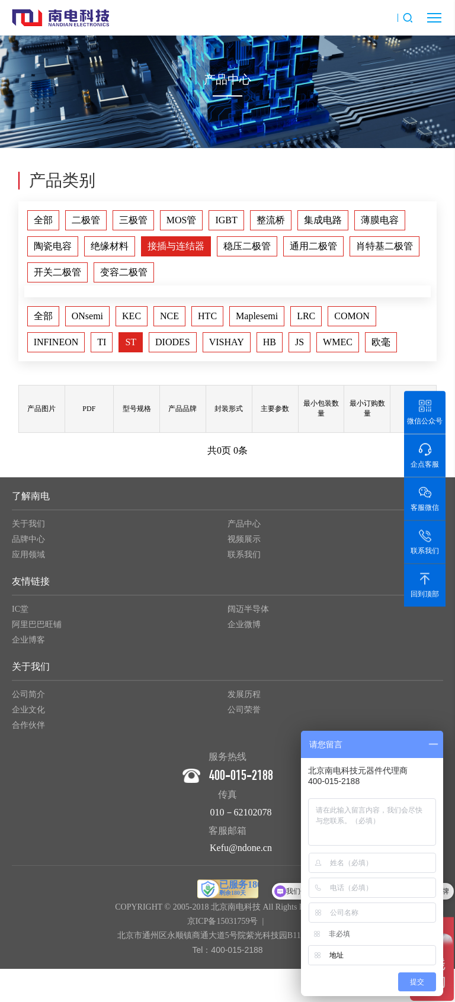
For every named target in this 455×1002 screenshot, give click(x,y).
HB (269, 342)
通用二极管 (313, 246)
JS (299, 342)
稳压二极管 (247, 246)
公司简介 (28, 698)
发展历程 (244, 698)
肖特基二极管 (384, 246)
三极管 (133, 220)
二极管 (86, 220)
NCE (169, 316)
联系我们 (244, 558)
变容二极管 (124, 272)
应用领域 (28, 558)
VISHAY (226, 342)
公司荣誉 (244, 713)
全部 (43, 220)
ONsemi (87, 316)
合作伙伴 (28, 729)
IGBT (226, 220)
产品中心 (244, 528)
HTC (207, 316)
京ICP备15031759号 (222, 925)
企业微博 (244, 628)
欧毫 (380, 342)
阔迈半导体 (248, 613)
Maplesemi (257, 316)
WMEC (338, 342)
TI (101, 342)
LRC (306, 316)
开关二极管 (57, 272)
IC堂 (20, 613)
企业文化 (28, 713)
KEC (131, 316)
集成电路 (323, 220)
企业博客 (28, 644)
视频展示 (244, 543)
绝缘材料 (110, 246)
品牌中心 (28, 543)
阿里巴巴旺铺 (37, 628)
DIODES (172, 342)
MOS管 (181, 220)
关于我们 (28, 528)
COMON (352, 316)
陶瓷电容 (53, 246)
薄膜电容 (380, 220)
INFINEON (56, 342)
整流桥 (271, 220)
